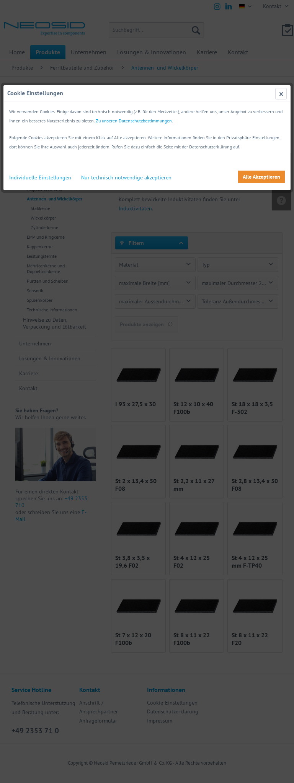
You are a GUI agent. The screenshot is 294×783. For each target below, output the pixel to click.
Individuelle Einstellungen (40, 177)
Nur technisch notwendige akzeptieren (126, 177)
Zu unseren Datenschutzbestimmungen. (134, 121)
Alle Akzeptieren (261, 176)
